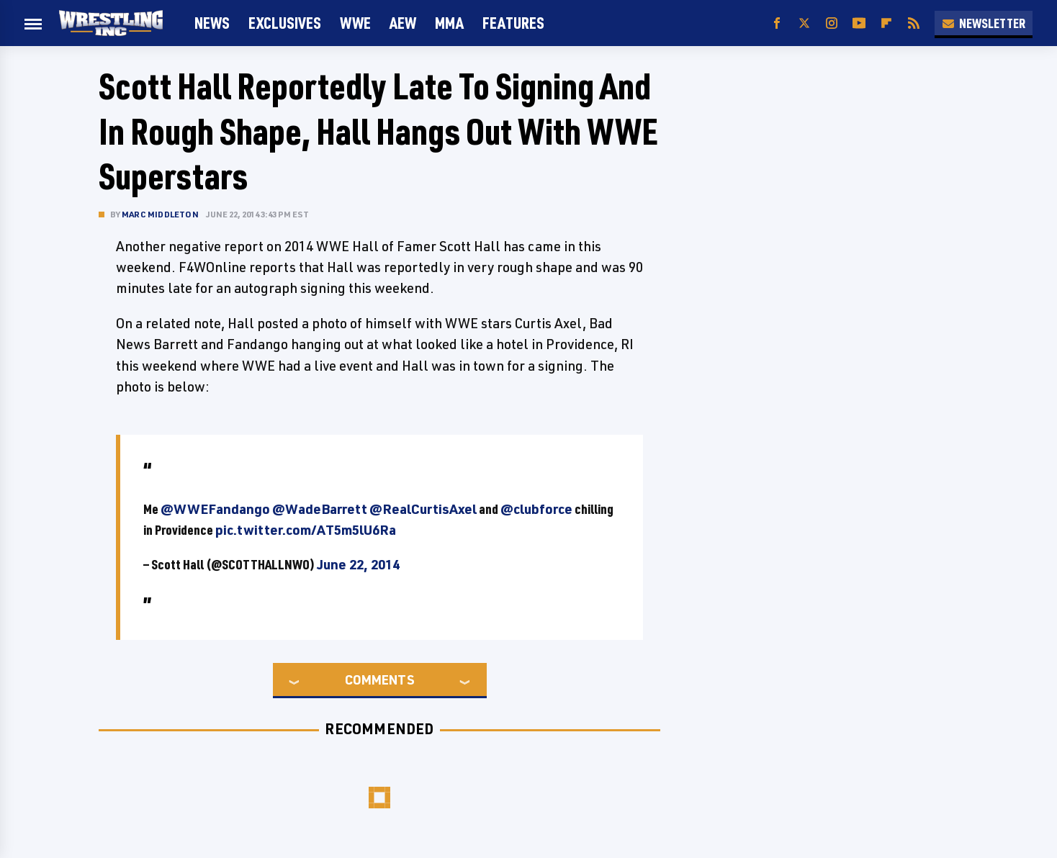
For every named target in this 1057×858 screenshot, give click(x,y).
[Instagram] (831, 23)
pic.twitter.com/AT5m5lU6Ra (305, 529)
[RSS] (913, 23)
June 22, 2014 (358, 564)
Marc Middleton (160, 214)
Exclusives (284, 22)
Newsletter (983, 23)
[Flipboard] (886, 23)
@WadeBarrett (319, 509)
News (212, 22)
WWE (355, 22)
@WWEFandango (215, 509)
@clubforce (536, 509)
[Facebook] (776, 23)
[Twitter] (804, 23)
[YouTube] (859, 23)
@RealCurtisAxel (423, 509)
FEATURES (513, 22)
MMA (449, 22)
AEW (403, 22)
